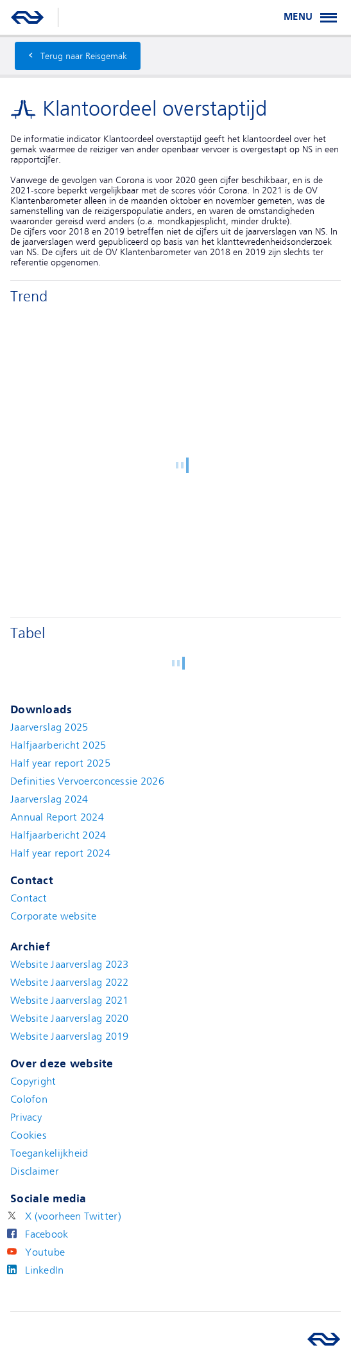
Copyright (33, 1081)
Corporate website (53, 916)
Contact (28, 898)
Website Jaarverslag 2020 (69, 1018)
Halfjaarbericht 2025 (58, 745)
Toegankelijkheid (49, 1153)
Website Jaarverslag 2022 (69, 982)
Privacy (26, 1117)
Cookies (28, 1135)
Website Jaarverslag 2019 (69, 1036)
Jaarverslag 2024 (49, 799)
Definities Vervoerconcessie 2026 (87, 781)
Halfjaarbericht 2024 (58, 835)
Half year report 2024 (60, 853)
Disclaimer (34, 1171)
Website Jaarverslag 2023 (69, 964)
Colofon (28, 1099)
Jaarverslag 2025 (49, 727)
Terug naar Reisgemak (77, 54)
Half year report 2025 (60, 763)
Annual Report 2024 (57, 817)
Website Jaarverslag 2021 (69, 1000)
